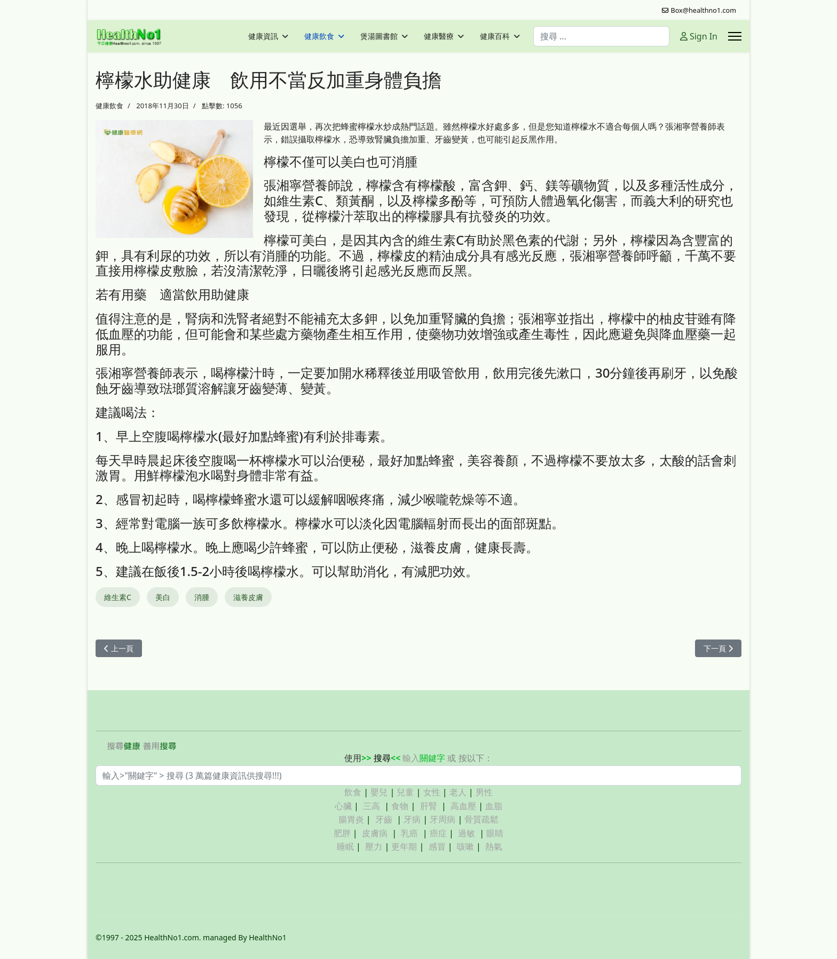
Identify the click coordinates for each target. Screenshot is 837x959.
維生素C (117, 597)
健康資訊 (263, 36)
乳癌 (409, 833)
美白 (162, 597)
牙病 (412, 819)
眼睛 (494, 833)
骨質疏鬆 (481, 819)
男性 (484, 792)
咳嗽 (465, 846)
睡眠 (345, 846)
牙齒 (383, 819)
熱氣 (493, 846)
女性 (431, 792)
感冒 (437, 846)
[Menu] (734, 36)
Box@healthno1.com (704, 10)
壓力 (373, 846)
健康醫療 (439, 36)
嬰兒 (379, 792)
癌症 (438, 833)
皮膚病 (376, 833)
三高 (371, 806)
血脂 (493, 806)
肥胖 (342, 833)
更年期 (404, 846)
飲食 (352, 792)
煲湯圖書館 (379, 36)
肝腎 (428, 806)
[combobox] (601, 36)
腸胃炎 (351, 819)
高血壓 (463, 806)
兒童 (405, 792)
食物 (399, 806)
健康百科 (495, 36)
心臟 (343, 806)
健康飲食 (319, 36)
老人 (458, 792)
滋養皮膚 (248, 597)
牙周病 (442, 819)
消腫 (201, 597)
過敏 (466, 833)
